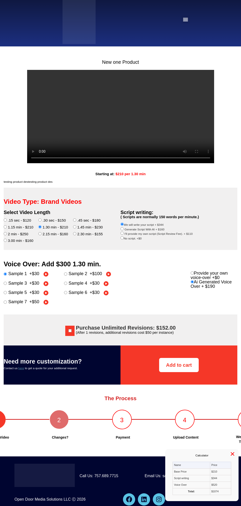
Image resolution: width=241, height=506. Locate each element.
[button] (186, 19)
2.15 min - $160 (53, 234)
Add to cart (179, 365)
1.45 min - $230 (88, 227)
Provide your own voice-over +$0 (209, 275)
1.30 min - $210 (53, 227)
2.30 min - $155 (88, 234)
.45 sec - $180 (86, 220)
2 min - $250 (16, 234)
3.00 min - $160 (18, 240)
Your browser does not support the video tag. (120, 116)
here (21, 368)
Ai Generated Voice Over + (211, 284)
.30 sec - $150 (52, 220)
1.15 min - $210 (18, 227)
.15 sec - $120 (17, 220)
